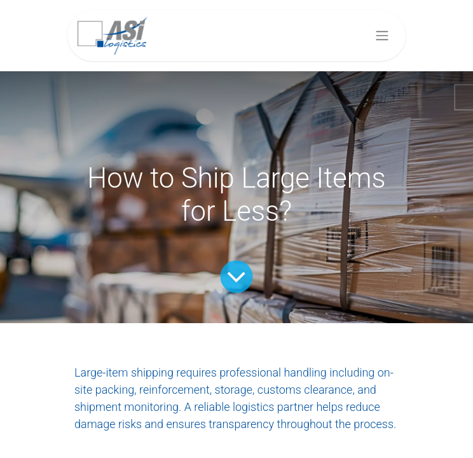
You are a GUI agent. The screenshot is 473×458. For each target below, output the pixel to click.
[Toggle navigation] (382, 36)
